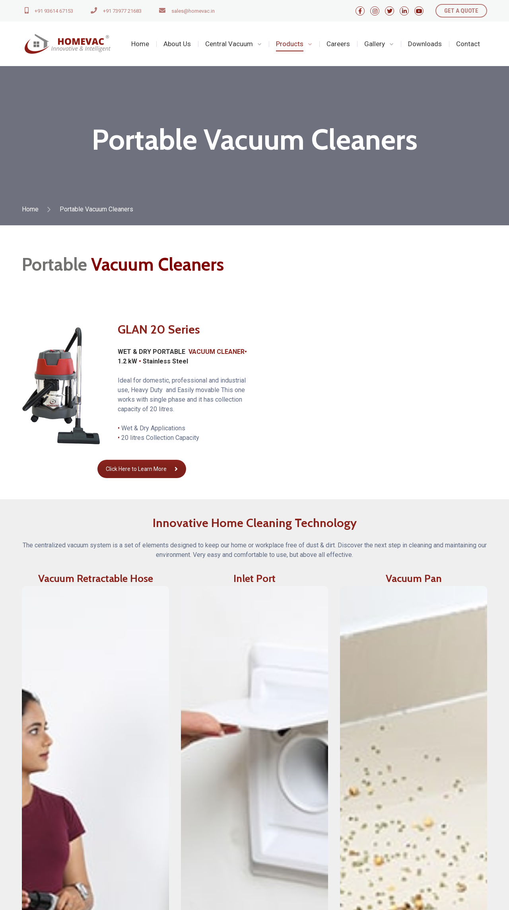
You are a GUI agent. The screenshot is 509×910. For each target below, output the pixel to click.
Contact (468, 44)
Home (140, 44)
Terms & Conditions (287, 833)
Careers (338, 44)
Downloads (425, 44)
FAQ (266, 847)
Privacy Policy (280, 820)
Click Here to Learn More (142, 469)
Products (289, 44)
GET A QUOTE (461, 10)
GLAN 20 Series (159, 329)
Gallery (374, 44)
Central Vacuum (229, 44)
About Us (177, 44)
